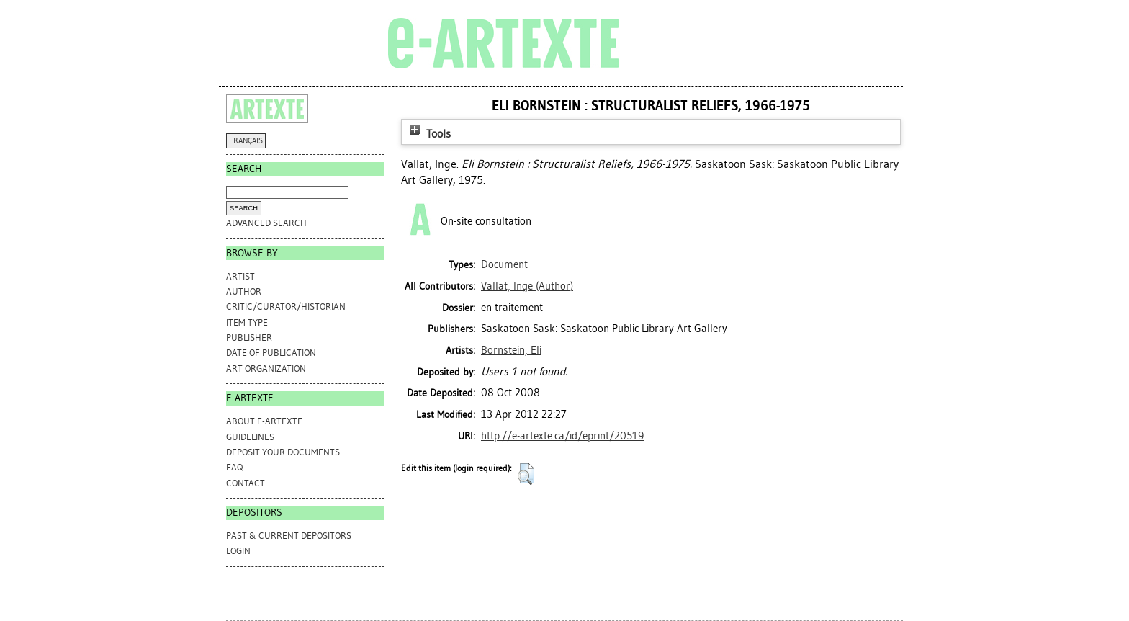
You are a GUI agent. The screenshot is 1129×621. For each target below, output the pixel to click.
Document (504, 264)
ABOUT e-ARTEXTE (264, 421)
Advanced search (266, 223)
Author (243, 291)
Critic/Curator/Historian (286, 306)
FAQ (234, 467)
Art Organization (266, 368)
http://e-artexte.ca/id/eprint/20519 (562, 435)
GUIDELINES (250, 437)
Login (238, 550)
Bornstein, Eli (511, 350)
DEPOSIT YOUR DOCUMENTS (283, 452)
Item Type (247, 322)
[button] (526, 474)
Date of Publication (271, 352)
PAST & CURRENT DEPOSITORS (288, 535)
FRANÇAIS (246, 141)
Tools (428, 133)
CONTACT (245, 483)
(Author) (527, 286)
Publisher (249, 337)
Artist (240, 276)
